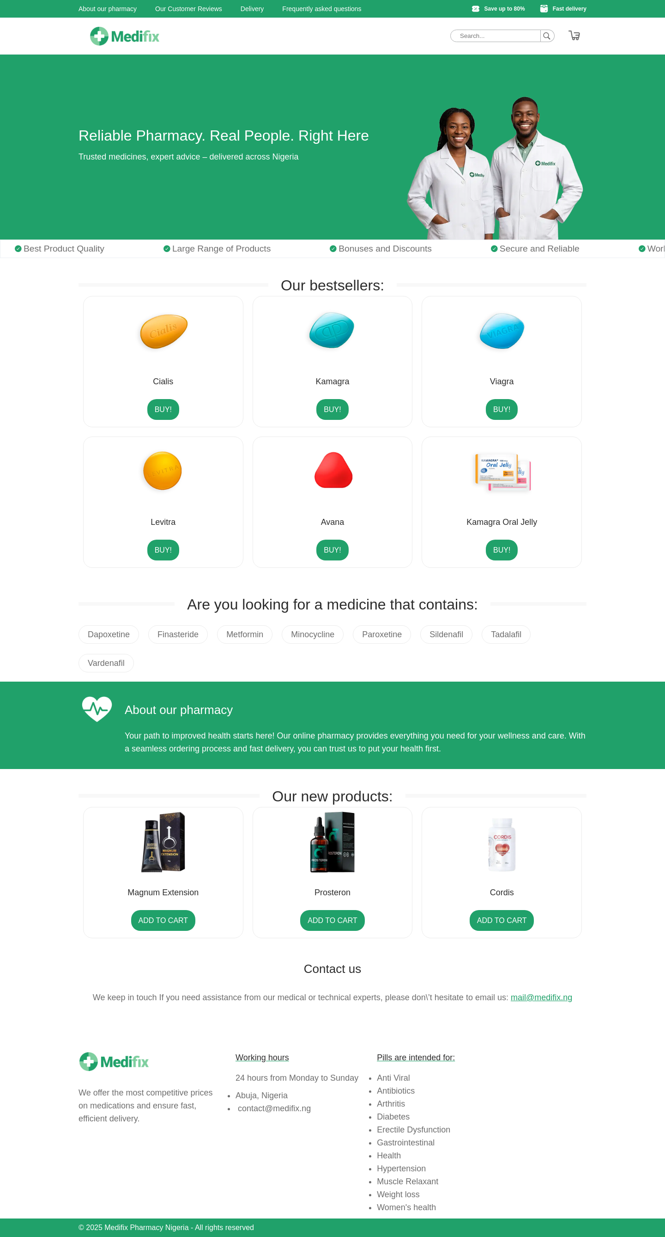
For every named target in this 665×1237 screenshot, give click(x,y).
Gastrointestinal (406, 1142)
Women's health (406, 1207)
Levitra (163, 522)
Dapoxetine (109, 634)
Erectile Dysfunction (413, 1129)
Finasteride (178, 634)
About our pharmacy (108, 8)
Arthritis (391, 1103)
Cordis (502, 892)
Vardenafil (106, 663)
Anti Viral (393, 1078)
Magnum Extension (163, 892)
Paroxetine (382, 634)
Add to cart (163, 920)
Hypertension (401, 1168)
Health (389, 1155)
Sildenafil (446, 634)
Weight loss (398, 1194)
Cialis (163, 381)
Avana (333, 522)
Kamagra (332, 381)
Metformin (244, 634)
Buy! (163, 409)
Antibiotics (396, 1090)
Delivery (252, 8)
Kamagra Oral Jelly (501, 522)
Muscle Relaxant (407, 1181)
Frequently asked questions (321, 8)
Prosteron (332, 892)
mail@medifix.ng (541, 997)
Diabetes (393, 1116)
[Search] (548, 36)
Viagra (502, 381)
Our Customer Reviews (188, 8)
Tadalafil (506, 634)
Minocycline (312, 634)
